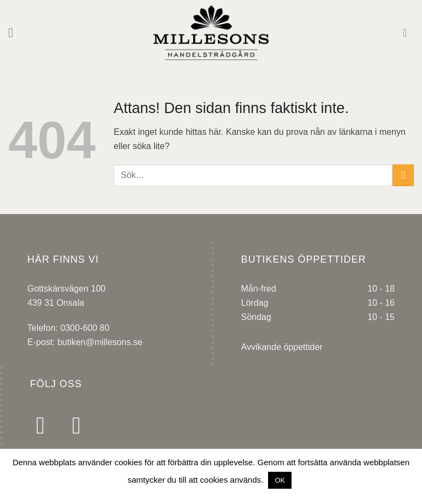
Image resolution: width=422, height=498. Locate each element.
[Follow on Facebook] (48, 425)
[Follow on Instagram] (84, 425)
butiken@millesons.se (99, 342)
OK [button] (280, 480)
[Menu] (14, 32)
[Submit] (403, 175)
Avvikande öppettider (282, 347)
